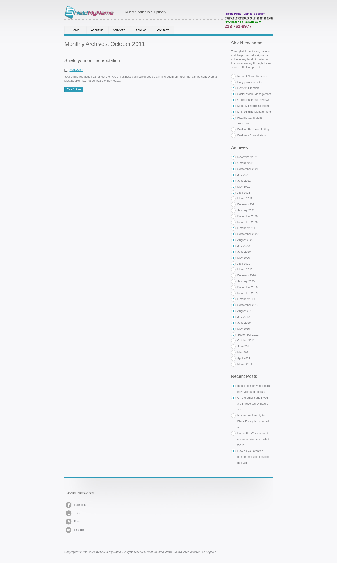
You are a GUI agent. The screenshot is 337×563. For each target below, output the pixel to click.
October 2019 (246, 299)
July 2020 (243, 245)
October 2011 (246, 340)
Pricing (141, 30)
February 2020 (246, 275)
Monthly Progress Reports (253, 105)
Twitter (74, 513)
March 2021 (245, 198)
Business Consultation (251, 135)
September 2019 (248, 305)
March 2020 (245, 269)
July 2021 (243, 174)
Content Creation (248, 88)
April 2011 (243, 358)
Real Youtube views (159, 552)
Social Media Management (254, 94)
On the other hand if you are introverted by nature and (253, 403)
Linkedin (75, 530)
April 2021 (243, 192)
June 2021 (244, 180)
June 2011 (244, 346)
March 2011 (245, 364)
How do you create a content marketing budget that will (253, 456)
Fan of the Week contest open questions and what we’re (253, 439)
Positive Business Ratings (253, 129)
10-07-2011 (76, 70)
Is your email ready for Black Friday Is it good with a (254, 421)
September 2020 (248, 234)
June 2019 (244, 322)
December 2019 (247, 287)
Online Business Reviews (253, 99)
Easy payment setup (250, 82)
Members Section (254, 13)
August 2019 (245, 311)
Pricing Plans (233, 13)
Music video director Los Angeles (195, 552)
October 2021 (246, 163)
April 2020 (243, 263)
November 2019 (247, 293)
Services (119, 30)
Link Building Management (254, 111)
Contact (163, 30)
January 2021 (246, 210)
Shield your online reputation (92, 60)
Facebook (76, 505)
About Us (97, 30)
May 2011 (243, 352)
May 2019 (243, 328)
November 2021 (247, 157)
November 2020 (247, 222)
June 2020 (244, 251)
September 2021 (248, 168)
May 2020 (243, 257)
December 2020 (247, 216)
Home (75, 30)
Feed (73, 522)
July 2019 (243, 316)
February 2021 (246, 204)
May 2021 (243, 186)
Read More (74, 89)
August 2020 (245, 240)
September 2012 (248, 334)
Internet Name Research (253, 76)
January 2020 (246, 281)
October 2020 (246, 228)
